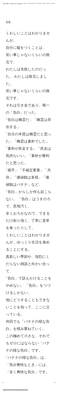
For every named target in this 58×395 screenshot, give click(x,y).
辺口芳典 (13, 3)
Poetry (44, 3)
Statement (31, 3)
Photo (48, 3)
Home (25, 3)
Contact (53, 3)
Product (39, 3)
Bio (35, 3)
